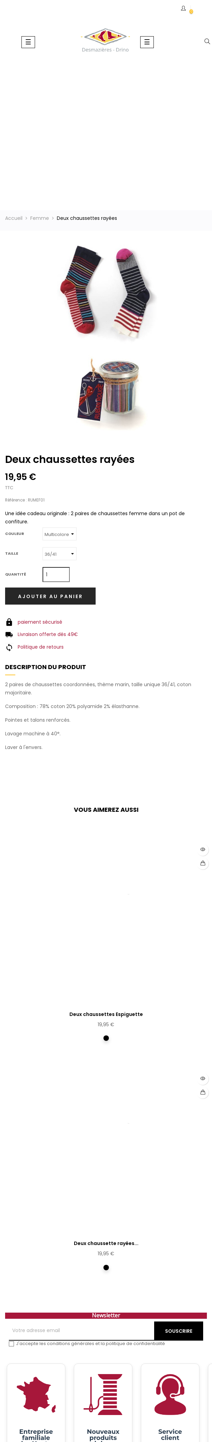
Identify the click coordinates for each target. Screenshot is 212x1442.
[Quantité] (56, 574)
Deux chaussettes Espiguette (106, 1014)
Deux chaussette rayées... (106, 1243)
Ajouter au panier (50, 596)
